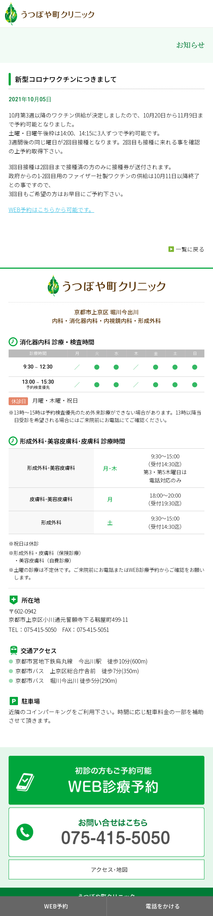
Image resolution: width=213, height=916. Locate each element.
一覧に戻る (190, 249)
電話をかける (163, 906)
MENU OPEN (202, 13)
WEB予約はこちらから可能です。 (51, 209)
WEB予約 (56, 906)
